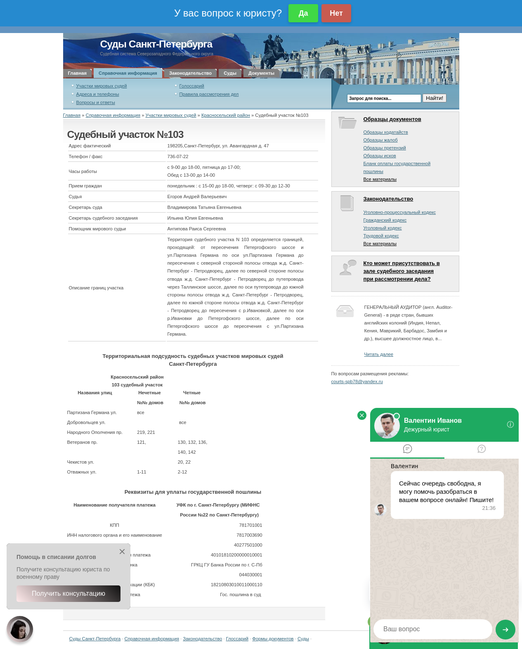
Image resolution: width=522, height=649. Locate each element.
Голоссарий (192, 85)
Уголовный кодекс (383, 227)
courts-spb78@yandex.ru (357, 381)
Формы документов (272, 638)
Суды (230, 73)
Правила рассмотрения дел (209, 94)
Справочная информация (128, 73)
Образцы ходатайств (386, 132)
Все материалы (380, 179)
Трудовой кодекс (381, 235)
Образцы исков (380, 155)
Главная (77, 73)
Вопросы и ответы (95, 102)
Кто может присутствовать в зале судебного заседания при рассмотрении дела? (402, 271)
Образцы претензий (385, 147)
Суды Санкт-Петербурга (156, 44)
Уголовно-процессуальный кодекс (400, 212)
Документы (261, 73)
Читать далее (378, 354)
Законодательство (190, 73)
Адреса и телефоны (97, 94)
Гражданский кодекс (385, 220)
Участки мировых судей (101, 85)
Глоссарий (237, 638)
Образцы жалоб (381, 139)
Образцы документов (392, 119)
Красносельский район (225, 115)
